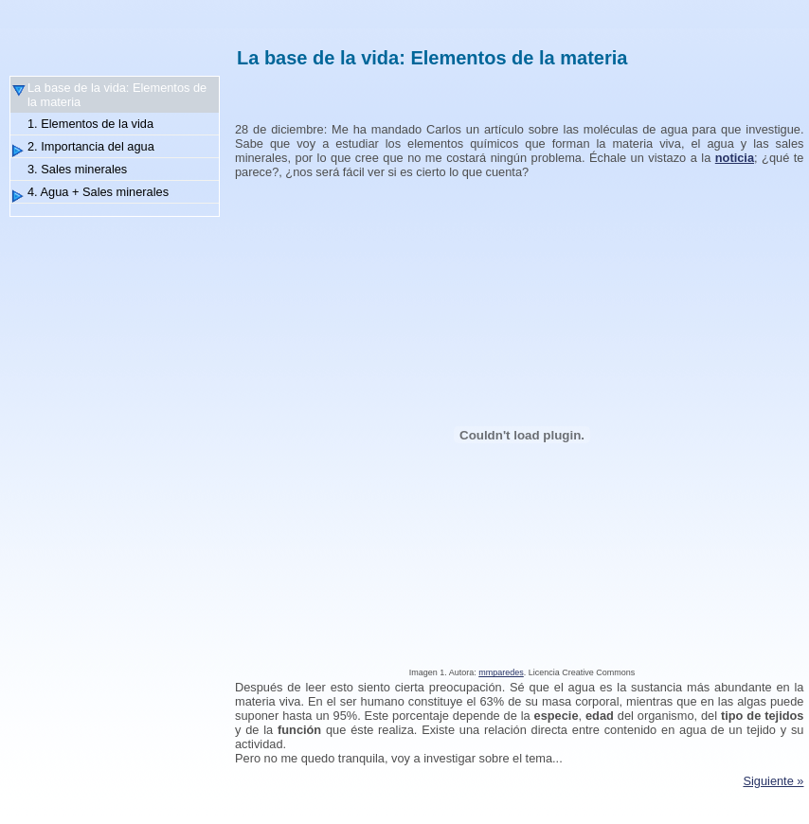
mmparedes (501, 672)
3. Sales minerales (77, 169)
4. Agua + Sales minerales (98, 192)
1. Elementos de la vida (90, 123)
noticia (734, 158)
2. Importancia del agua (90, 146)
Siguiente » (773, 781)
